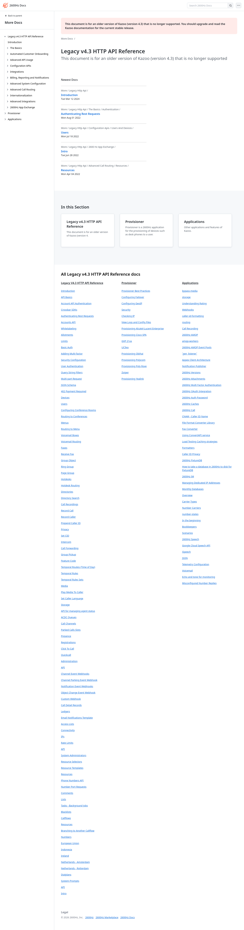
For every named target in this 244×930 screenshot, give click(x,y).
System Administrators (73, 755)
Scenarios (187, 533)
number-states (190, 514)
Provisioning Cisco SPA (133, 334)
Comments (67, 793)
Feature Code (68, 560)
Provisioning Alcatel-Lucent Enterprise (142, 328)
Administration (69, 661)
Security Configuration (73, 360)
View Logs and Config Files (136, 322)
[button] (88, 291)
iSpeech (186, 551)
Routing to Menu (70, 429)
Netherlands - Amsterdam (75, 862)
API (63, 667)
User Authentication (72, 366)
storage (186, 297)
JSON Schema (68, 385)
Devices (65, 397)
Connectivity (68, 730)
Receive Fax (67, 454)
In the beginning (191, 520)
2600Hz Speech (190, 539)
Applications (190, 283)
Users (64, 403)
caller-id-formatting (193, 316)
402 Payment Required (73, 391)
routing (186, 322)
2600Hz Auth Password (195, 397)
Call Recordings (69, 504)
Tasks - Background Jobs (74, 805)
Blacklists (66, 811)
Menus (65, 422)
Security (125, 309)
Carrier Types (189, 501)
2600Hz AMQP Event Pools (196, 347)
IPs (62, 736)
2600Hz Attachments (193, 378)
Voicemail (187, 570)
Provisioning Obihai (132, 353)
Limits (64, 341)
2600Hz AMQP (190, 334)
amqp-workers (190, 341)
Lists (63, 799)
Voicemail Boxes (70, 435)
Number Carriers (191, 507)
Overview (187, 495)
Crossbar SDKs (69, 309)
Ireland (65, 855)
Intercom (66, 542)
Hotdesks (66, 479)
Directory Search (70, 498)
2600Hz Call (188, 410)
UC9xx (125, 347)
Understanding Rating (194, 303)
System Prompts (70, 880)
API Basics (66, 297)
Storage (65, 604)
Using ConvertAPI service (196, 435)
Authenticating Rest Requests (77, 316)
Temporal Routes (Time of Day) (78, 567)
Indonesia (66, 849)
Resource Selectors (71, 761)
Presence (66, 636)
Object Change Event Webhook (78, 692)
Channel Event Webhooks (75, 673)
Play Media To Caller (72, 592)
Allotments (67, 334)
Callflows (66, 818)
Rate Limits (67, 742)
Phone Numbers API (72, 780)
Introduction (15, 42)
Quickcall (66, 655)
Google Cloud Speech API (196, 545)
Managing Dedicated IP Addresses (201, 482)
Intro (63, 893)
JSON (185, 558)
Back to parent (13, 15)
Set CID (65, 535)
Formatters (188, 447)
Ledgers (65, 711)
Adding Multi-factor (72, 353)
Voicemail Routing (71, 441)
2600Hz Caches (190, 403)
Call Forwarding (69, 548)
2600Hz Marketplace (107, 917)
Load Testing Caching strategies (199, 441)
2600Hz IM (188, 476)
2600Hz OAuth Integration (196, 391)
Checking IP (128, 316)
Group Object (68, 460)
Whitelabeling (68, 328)
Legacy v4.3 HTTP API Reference (82, 283)
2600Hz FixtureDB (192, 460)
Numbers (66, 837)
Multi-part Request (71, 378)
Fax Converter (190, 429)
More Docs (13, 22)
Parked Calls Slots (71, 629)
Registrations (68, 642)
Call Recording (190, 328)
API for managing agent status (78, 611)
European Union (70, 843)
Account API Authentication (76, 303)
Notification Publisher (194, 366)
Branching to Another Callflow (77, 830)
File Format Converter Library (198, 422)
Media (64, 585)
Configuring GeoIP (131, 303)
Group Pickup (68, 554)
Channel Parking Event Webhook (79, 680)
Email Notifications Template (77, 717)
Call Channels (68, 623)
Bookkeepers (189, 526)
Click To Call (67, 648)
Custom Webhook (71, 698)
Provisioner (128, 283)
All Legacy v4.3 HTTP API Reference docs (100, 274)
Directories (67, 491)
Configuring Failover (132, 297)
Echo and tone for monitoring (198, 576)
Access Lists (67, 724)
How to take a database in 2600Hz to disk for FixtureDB (207, 468)
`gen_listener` (189, 353)
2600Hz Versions (191, 372)
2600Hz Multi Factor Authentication (201, 385)
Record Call (67, 510)
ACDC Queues (68, 617)
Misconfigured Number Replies (199, 583)
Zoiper (125, 372)
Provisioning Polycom (133, 360)
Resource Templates (72, 768)
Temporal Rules (69, 573)
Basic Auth (67, 347)
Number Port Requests (73, 786)
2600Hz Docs (127, 917)
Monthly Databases (193, 489)
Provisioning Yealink (132, 378)
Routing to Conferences (74, 416)
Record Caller (68, 516)
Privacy (65, 529)
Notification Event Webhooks (77, 686)
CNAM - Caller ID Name (195, 416)
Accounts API (68, 322)
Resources (66, 774)
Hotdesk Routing (70, 485)
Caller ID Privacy (191, 454)
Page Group (67, 473)
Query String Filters (72, 372)
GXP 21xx (126, 341)
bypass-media (190, 290)
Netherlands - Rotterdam (75, 868)
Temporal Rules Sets (72, 579)
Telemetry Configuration (195, 564)
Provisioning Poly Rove (134, 366)
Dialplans (66, 874)
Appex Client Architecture (196, 360)
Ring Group (67, 466)
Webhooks (188, 309)
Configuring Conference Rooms (78, 410)
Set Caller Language (72, 598)
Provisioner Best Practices (135, 290)
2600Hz (89, 917)
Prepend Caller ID (71, 523)
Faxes (64, 447)
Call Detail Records (71, 705)
